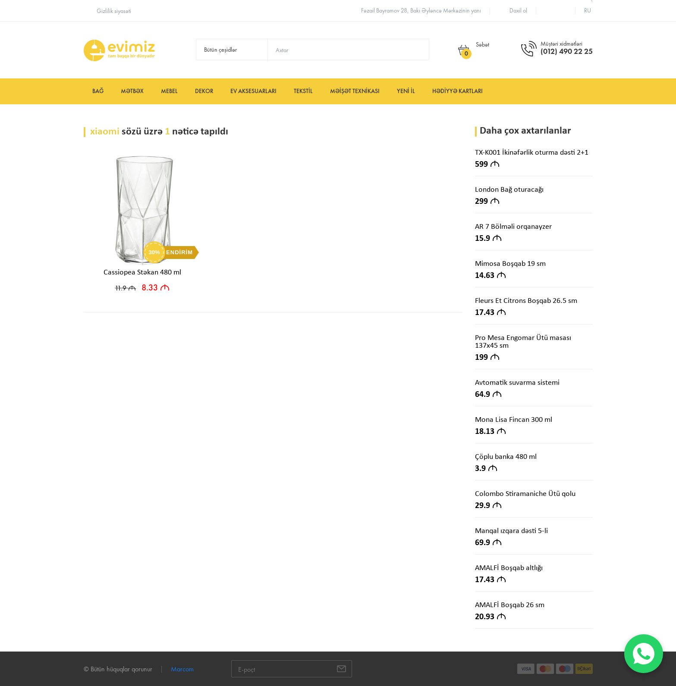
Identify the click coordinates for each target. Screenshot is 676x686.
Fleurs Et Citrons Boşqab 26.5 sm (526, 301)
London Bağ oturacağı (509, 190)
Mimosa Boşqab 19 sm (510, 264)
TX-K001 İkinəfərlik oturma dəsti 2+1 (531, 153)
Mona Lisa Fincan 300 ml (513, 420)
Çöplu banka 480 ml (506, 457)
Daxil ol (518, 10)
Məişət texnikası (355, 91)
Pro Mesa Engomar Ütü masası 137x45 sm (523, 342)
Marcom (182, 669)
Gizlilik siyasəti (114, 11)
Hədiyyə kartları (457, 91)
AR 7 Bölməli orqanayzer (513, 227)
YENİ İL (406, 91)
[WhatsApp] (643, 653)
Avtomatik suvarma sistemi (517, 383)
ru (587, 10)
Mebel (169, 91)
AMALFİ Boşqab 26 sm (509, 605)
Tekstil (303, 91)
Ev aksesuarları (253, 91)
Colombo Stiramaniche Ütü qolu (525, 494)
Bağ (98, 91)
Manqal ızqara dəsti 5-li (511, 531)
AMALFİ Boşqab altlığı (509, 568)
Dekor (204, 91)
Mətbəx (132, 91)
